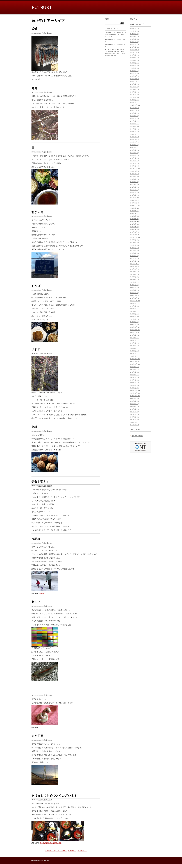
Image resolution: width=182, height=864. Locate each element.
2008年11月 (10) (135, 298)
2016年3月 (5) (134, 68)
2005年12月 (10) (135, 390)
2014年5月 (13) (134, 123)
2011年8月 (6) (134, 211)
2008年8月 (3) (134, 306)
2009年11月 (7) (134, 266)
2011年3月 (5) (134, 224)
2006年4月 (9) (134, 380)
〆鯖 (34, 29)
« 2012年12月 (50, 851)
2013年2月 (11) (134, 163)
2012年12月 (120, 39)
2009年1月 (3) (134, 293)
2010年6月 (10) (134, 248)
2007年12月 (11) (135, 327)
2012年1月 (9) (134, 197)
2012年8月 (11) (134, 179)
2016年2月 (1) (134, 71)
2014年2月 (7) (134, 131)
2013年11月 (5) (134, 139)
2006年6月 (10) (134, 374)
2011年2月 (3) (134, 226)
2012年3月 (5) (134, 192)
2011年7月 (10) (134, 213)
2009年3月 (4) (134, 287)
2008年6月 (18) (134, 311)
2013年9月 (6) (134, 145)
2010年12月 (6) (134, 232)
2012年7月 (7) (134, 182)
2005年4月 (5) (134, 411)
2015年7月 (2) (134, 86)
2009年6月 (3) (134, 279)
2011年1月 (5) (134, 229)
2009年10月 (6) (134, 269)
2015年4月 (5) (134, 94)
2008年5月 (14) (134, 314)
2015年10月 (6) (134, 81)
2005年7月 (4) (134, 404)
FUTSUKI (41, 7)
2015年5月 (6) (134, 92)
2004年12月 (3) (134, 422)
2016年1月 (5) (134, 73)
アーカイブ (72, 851)
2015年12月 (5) (134, 76)
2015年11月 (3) (134, 79)
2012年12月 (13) (135, 168)
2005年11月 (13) (135, 393)
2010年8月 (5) (134, 242)
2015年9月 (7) (134, 84)
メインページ (61, 851)
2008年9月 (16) (134, 303)
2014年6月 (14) (134, 121)
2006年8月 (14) (134, 369)
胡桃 (34, 427)
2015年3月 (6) (134, 97)
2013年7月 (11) (134, 150)
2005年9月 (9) (134, 398)
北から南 (37, 212)
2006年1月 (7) (134, 388)
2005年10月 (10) (135, 396)
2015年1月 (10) (134, 102)
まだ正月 (37, 736)
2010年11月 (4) (134, 234)
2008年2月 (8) (134, 322)
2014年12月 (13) (135, 105)
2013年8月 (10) (134, 147)
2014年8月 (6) (134, 116)
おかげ (36, 286)
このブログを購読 (137, 436)
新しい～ (37, 602)
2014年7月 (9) (134, 118)
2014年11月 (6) (134, 108)
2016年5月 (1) (134, 63)
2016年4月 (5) (134, 65)
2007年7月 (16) (134, 340)
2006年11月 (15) (135, 361)
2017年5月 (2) (134, 39)
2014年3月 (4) (134, 129)
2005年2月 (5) (134, 417)
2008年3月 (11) (134, 319)
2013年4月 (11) (134, 158)
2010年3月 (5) (134, 256)
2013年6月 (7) (134, 153)
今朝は (35, 538)
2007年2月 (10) (134, 353)
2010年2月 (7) (134, 258)
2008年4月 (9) (134, 316)
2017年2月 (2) (134, 44)
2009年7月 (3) (134, 277)
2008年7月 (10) (134, 308)
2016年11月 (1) (134, 49)
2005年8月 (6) (134, 401)
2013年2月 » (82, 851)
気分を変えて (40, 481)
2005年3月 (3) (134, 414)
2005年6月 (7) (134, 406)
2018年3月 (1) (134, 28)
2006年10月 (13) (135, 364)
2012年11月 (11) (135, 171)
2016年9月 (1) (134, 55)
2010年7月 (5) (134, 245)
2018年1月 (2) (134, 31)
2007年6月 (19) (134, 343)
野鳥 (34, 88)
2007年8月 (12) (134, 337)
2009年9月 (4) (134, 271)
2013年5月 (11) (134, 155)
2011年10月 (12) (135, 205)
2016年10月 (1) (134, 52)
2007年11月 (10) (135, 330)
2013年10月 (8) (134, 142)
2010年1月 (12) (134, 261)
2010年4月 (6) (134, 253)
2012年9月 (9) (134, 176)
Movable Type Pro (43, 860)
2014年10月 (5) (134, 110)
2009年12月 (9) (134, 263)
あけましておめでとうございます (54, 795)
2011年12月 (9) (134, 200)
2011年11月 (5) (134, 203)
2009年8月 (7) (134, 274)
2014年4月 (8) (134, 126)
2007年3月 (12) (134, 351)
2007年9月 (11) (134, 335)
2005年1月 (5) (134, 419)
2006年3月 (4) (134, 382)
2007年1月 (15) (134, 356)
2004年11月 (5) (134, 425)
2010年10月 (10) (135, 237)
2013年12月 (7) (134, 137)
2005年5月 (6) (134, 409)
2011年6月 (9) (134, 216)
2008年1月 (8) (134, 324)
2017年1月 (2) (134, 47)
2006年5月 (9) (134, 377)
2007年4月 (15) (134, 348)
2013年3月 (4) (134, 160)
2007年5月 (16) (134, 345)
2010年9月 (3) (134, 240)
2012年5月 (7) (134, 187)
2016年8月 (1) (134, 57)
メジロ (36, 349)
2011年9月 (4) (134, 208)
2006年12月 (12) (135, 359)
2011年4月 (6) (134, 221)
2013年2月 (120, 44)
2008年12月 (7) (134, 295)
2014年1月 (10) (134, 134)
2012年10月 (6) (134, 174)
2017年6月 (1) (134, 36)
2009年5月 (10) (134, 282)
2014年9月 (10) (134, 113)
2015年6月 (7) (134, 89)
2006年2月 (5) (134, 385)
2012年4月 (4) (134, 190)
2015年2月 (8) (134, 100)
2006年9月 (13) (134, 367)
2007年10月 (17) (135, 332)
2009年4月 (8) (134, 285)
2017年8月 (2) (134, 34)
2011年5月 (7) (134, 219)
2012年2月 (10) (134, 195)
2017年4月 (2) (134, 42)
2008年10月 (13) (135, 300)
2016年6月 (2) (134, 60)
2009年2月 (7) (134, 290)
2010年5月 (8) (134, 250)
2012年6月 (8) (134, 184)
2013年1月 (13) (134, 166)
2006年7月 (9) (134, 372)
